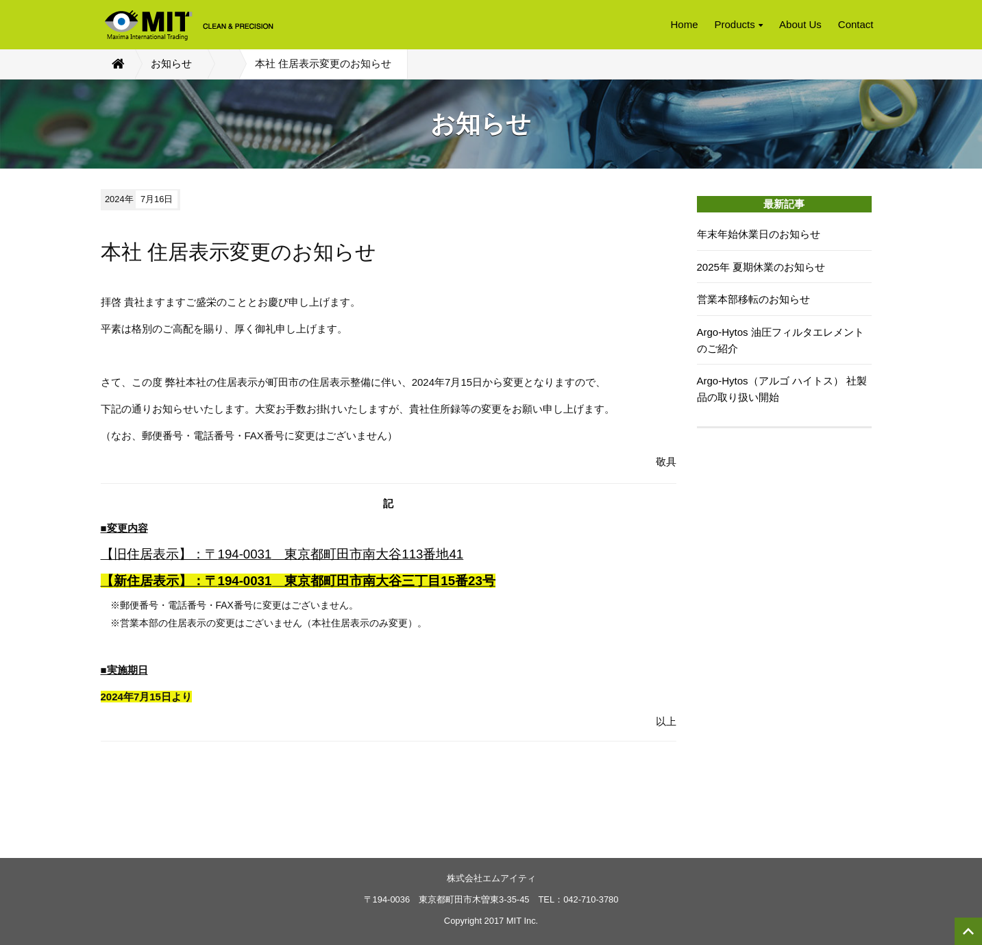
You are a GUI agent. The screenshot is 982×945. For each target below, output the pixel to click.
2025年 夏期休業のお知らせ (761, 267)
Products (739, 24)
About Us (800, 24)
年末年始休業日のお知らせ (758, 234)
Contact (856, 24)
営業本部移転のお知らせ (753, 299)
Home (684, 24)
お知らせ (171, 63)
